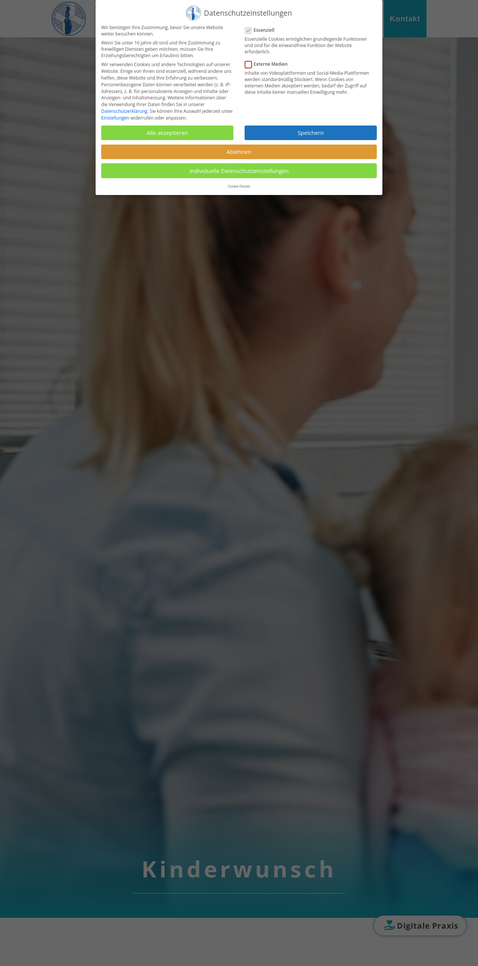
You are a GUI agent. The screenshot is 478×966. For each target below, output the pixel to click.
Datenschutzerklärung (124, 111)
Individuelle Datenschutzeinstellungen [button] (239, 170)
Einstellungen (115, 118)
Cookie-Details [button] (239, 186)
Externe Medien (269, 64)
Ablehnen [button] (239, 151)
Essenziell (263, 30)
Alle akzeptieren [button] (167, 132)
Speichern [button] (311, 132)
